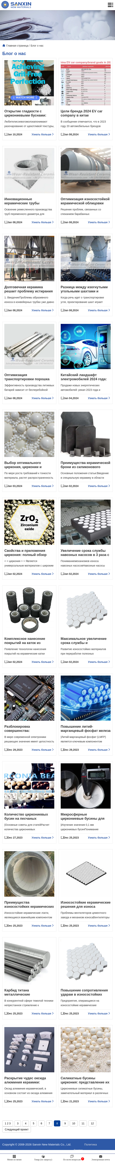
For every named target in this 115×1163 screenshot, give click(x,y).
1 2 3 (8, 1136)
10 (73, 1136)
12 (92, 1136)
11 (83, 1136)
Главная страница (17, 45)
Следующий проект (16, 1142)
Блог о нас (37, 45)
